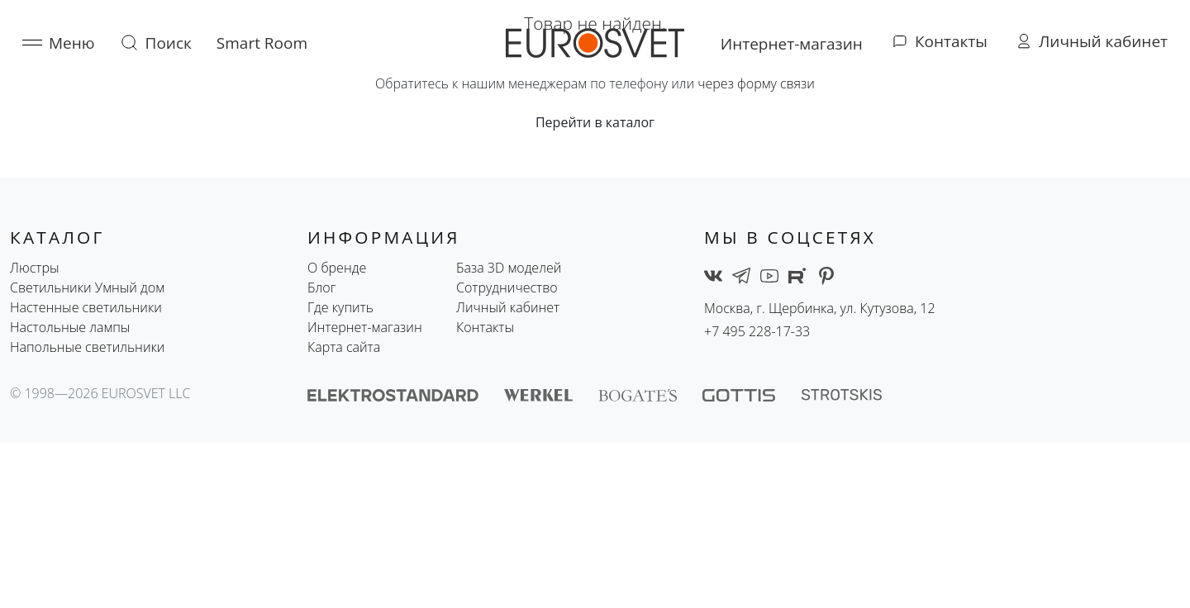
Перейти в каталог (595, 122)
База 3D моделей (508, 268)
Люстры (35, 268)
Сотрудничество (507, 287)
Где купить (340, 307)
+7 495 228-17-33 (757, 331)
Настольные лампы (70, 327)
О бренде (336, 268)
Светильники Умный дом (87, 287)
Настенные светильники (86, 307)
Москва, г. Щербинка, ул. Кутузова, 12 (819, 308)
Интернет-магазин (364, 327)
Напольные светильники (87, 347)
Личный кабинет (507, 307)
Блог (321, 287)
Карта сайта (343, 347)
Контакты (485, 327)
